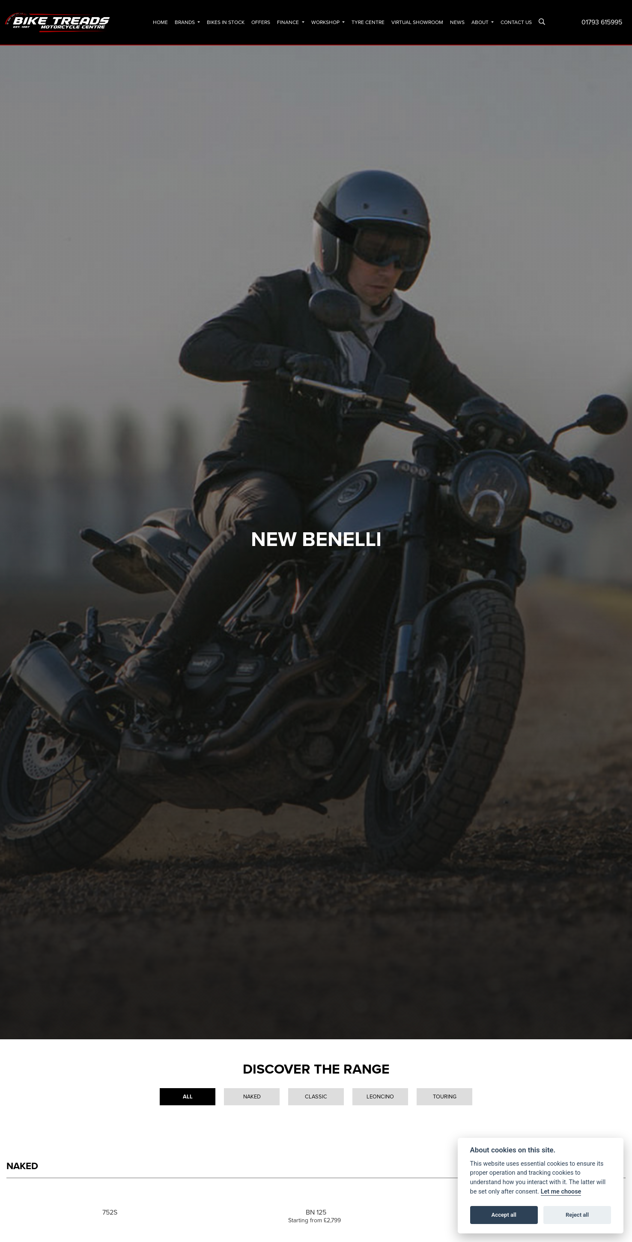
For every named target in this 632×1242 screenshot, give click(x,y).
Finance (288, 22)
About (480, 22)
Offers (260, 22)
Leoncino (380, 1096)
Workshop (326, 22)
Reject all (577, 1215)
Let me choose (561, 1191)
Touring (444, 1096)
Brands (185, 22)
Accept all (504, 1215)
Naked (252, 1096)
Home (160, 22)
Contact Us (516, 22)
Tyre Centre (368, 22)
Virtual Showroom (417, 22)
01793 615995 (601, 22)
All (188, 1096)
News (457, 22)
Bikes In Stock (225, 22)
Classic (316, 1096)
